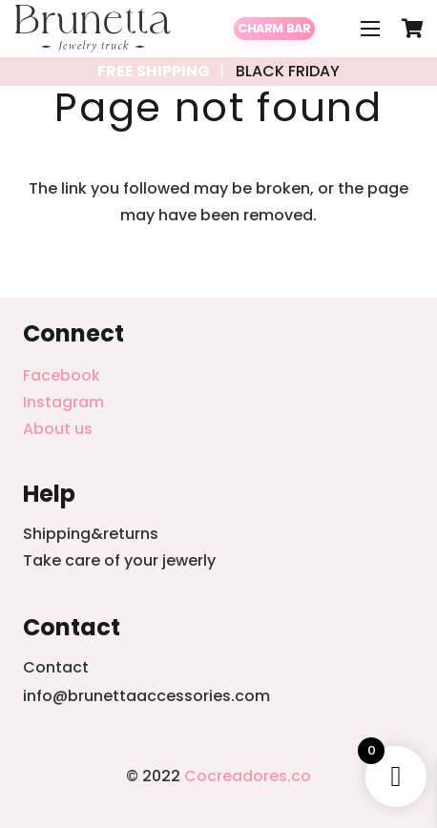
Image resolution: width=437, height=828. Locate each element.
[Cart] (413, 28)
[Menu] (370, 28)
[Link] (93, 28)
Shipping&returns (90, 534)
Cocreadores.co (247, 776)
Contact (56, 667)
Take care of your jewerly (119, 560)
